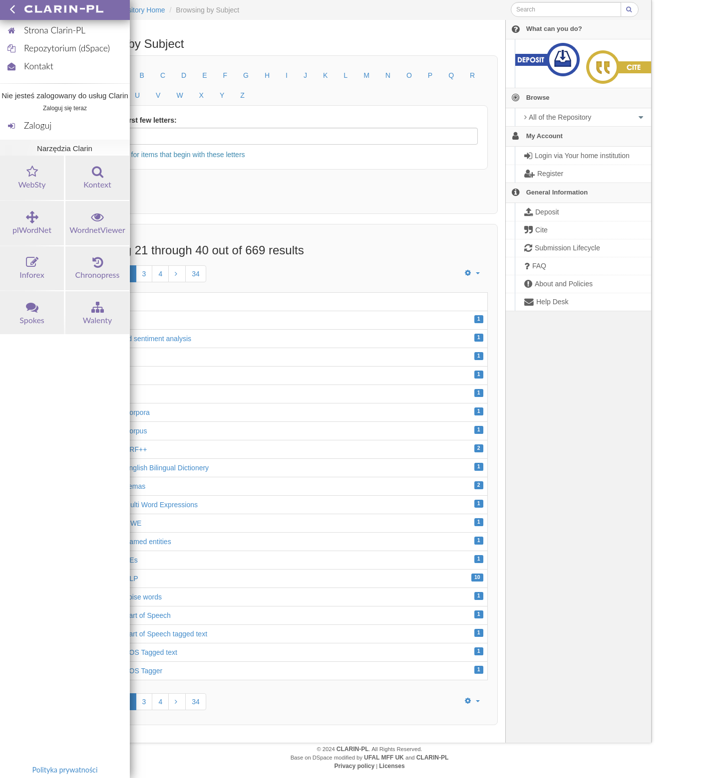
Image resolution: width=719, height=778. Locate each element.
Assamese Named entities (130, 542)
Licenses (391, 766)
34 (196, 274)
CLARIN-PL (353, 749)
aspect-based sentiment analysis (140, 339)
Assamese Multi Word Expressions (144, 505)
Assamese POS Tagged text (133, 652)
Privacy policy (354, 766)
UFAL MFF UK (384, 757)
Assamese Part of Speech (130, 615)
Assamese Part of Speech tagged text (148, 634)
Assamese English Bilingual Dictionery (149, 468)
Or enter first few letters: (136, 120)
